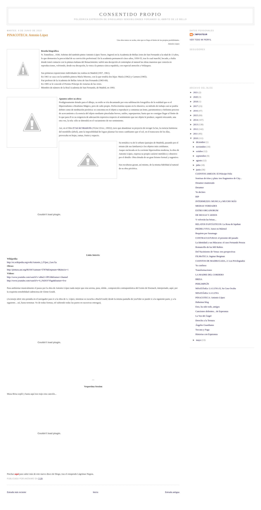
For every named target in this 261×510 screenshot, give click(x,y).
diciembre (201, 142)
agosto (199, 160)
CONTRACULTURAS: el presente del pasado (216, 238)
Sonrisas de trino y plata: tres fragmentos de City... (218, 178)
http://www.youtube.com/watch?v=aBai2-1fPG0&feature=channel (37, 277)
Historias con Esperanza (206, 334)
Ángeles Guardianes (204, 325)
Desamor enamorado (204, 183)
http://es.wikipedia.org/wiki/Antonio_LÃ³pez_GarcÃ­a (32, 262)
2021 (195, 92)
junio (198, 169)
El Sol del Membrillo (82, 128)
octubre (199, 151)
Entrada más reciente (16, 492)
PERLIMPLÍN (202, 283)
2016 (195, 110)
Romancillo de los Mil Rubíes (209, 247)
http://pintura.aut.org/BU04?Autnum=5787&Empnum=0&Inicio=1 (38, 269)
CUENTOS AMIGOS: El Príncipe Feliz (213, 173)
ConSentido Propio (130, 14)
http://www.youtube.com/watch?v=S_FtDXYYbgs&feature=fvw (36, 280)
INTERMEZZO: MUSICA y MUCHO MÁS (216, 201)
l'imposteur (200, 34)
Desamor (199, 187)
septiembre (201, 156)
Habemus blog (202, 302)
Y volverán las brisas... (205, 219)
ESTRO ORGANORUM (206, 210)
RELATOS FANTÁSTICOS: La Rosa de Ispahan (218, 224)
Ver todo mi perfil (200, 40)
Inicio (95, 492)
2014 (195, 120)
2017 (195, 106)
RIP (197, 196)
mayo (199, 340)
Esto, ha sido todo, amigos (207, 306)
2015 (195, 115)
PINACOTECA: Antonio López (210, 297)
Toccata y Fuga (202, 329)
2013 (195, 124)
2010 (195, 138)
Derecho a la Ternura (205, 320)
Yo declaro (200, 192)
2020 (195, 97)
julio (198, 165)
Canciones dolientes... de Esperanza (211, 311)
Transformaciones (203, 270)
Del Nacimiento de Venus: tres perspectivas (215, 251)
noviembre (201, 146)
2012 (195, 129)
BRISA (198, 279)
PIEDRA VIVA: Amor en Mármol (211, 228)
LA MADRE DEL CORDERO (209, 274)
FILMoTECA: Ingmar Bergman (210, 256)
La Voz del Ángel (203, 316)
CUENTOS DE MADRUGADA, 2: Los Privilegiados (220, 260)
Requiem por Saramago (206, 233)
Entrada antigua (172, 492)
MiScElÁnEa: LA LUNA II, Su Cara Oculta (215, 288)
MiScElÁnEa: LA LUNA (207, 293)
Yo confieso (200, 265)
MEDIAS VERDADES (206, 205)
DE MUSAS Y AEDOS (206, 215)
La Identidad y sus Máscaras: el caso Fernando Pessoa (220, 242)
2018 (195, 101)
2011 (195, 133)
